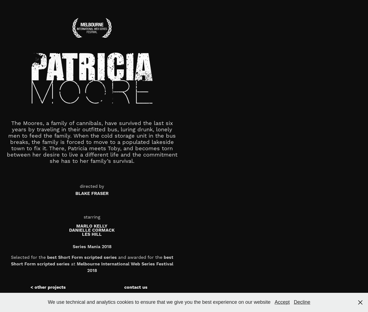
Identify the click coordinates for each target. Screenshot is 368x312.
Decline (302, 302)
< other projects (48, 287)
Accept (282, 302)
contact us (136, 287)
